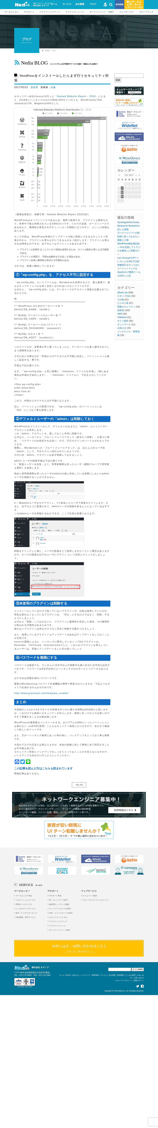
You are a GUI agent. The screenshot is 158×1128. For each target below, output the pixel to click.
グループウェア (146, 12)
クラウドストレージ (74, 12)
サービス (67, 4)
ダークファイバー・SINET (102, 12)
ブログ (92, 4)
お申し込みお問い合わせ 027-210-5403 (134, 4)
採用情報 (119, 4)
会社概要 (79, 4)
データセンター (11, 12)
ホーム (54, 4)
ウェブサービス (126, 12)
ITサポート (29, 12)
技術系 (34, 87)
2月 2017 (129, 175)
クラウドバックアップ (49, 12)
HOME (47, 51)
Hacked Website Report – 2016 (76, 96)
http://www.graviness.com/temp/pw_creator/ (41, 693)
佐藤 (53, 87)
